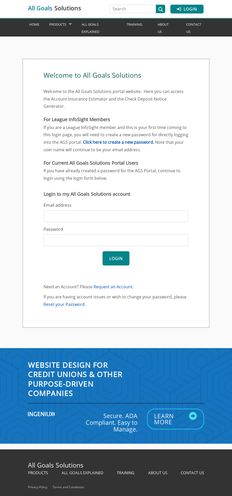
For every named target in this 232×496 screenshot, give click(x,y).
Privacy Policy (37, 487)
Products (57, 24)
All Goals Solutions (55, 465)
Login (187, 9)
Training (134, 24)
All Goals (54, 8)
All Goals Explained (82, 472)
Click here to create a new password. (118, 142)
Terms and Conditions (68, 487)
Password (53, 229)
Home (34, 24)
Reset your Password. (65, 304)
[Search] (135, 9)
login (116, 258)
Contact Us (192, 472)
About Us (157, 472)
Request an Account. (113, 287)
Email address (57, 205)
